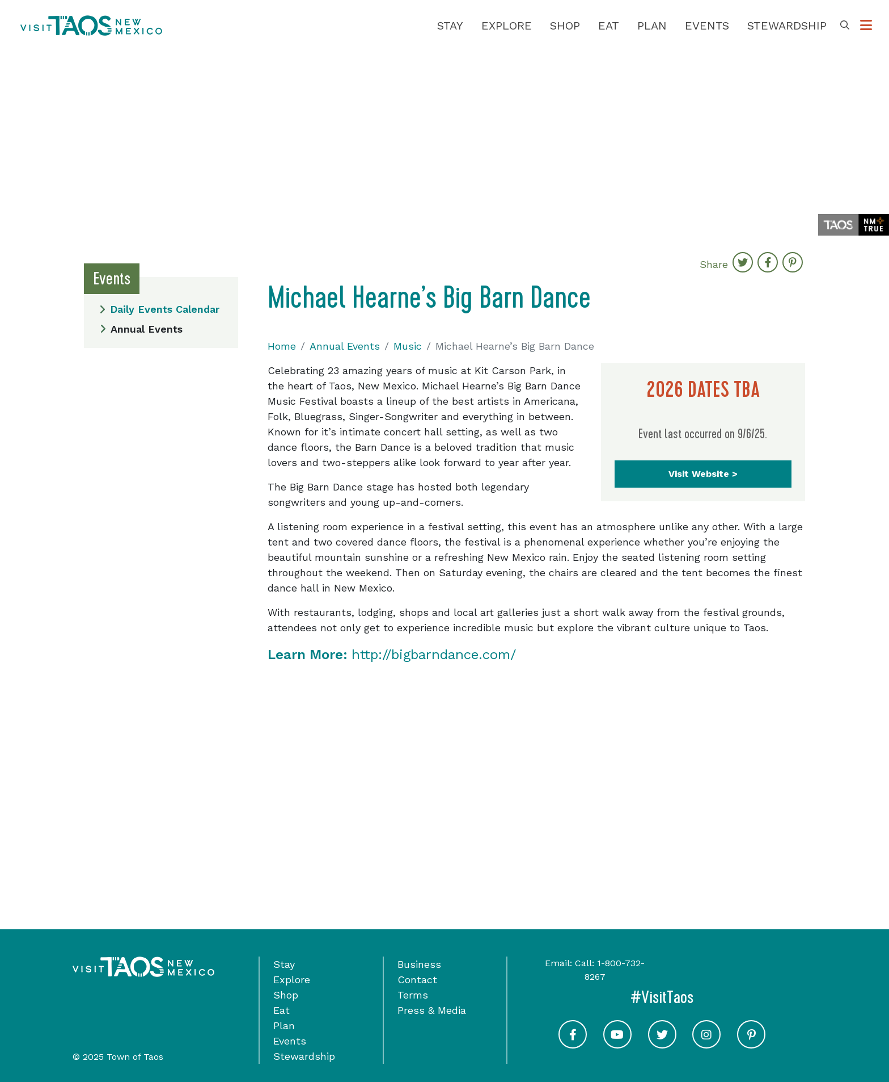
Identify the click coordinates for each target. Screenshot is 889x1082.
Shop (565, 25)
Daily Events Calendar (159, 309)
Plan (652, 25)
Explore (506, 25)
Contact (417, 979)
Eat (608, 25)
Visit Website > (703, 473)
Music (407, 346)
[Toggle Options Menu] (866, 25)
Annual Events (141, 329)
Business (419, 964)
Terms (412, 995)
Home (282, 346)
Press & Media (431, 1010)
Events (707, 25)
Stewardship (787, 25)
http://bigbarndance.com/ (392, 654)
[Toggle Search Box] (845, 25)
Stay (450, 25)
